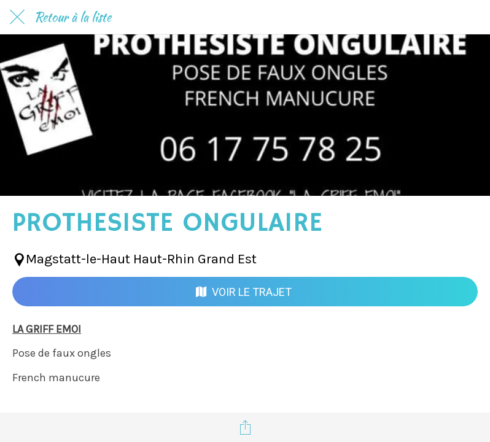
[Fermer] (17, 17)
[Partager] (245, 427)
